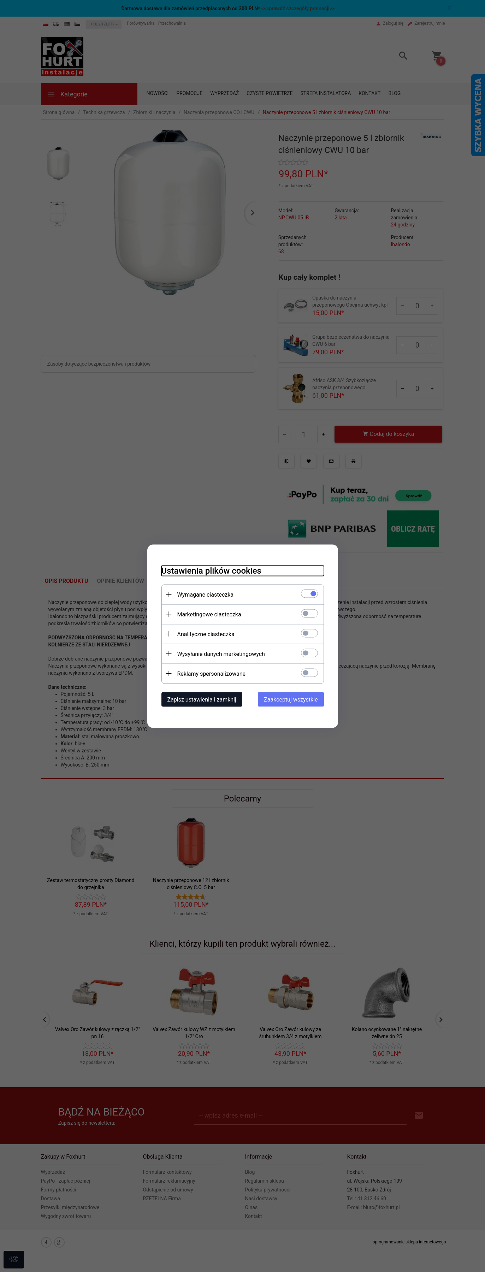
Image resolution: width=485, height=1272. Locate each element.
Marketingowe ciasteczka (209, 614)
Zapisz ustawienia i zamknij (201, 699)
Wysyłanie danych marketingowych (221, 653)
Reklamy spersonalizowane (211, 673)
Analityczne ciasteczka (206, 634)
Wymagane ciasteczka (205, 594)
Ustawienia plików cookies (211, 570)
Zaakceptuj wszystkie (291, 699)
